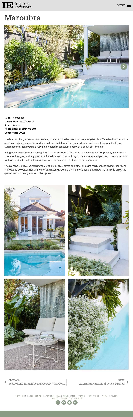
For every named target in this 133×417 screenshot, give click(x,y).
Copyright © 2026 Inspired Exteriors (34, 396)
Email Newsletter (66, 396)
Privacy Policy (110, 396)
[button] (9, 66)
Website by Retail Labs (66, 412)
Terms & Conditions (89, 396)
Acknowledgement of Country (66, 398)
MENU (121, 5)
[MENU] (128, 5)
